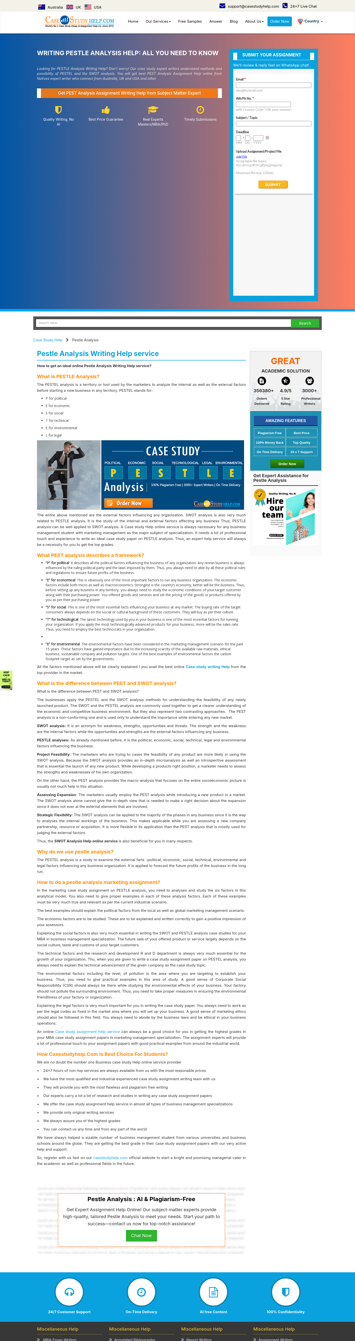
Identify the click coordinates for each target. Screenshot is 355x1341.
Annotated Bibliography (132, 1244)
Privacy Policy (122, 1293)
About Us (254, 21)
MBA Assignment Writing (61, 1250)
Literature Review (54, 1269)
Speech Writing (197, 1256)
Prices (101, 1293)
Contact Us (70, 1298)
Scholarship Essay (127, 1256)
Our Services (158, 21)
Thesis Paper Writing (274, 1269)
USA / (153, 1306)
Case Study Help (47, 244)
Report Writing (196, 1244)
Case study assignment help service (87, 936)
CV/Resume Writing (56, 1275)
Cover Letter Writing (201, 1269)
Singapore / (171, 1306)
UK (73, 7)
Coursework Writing (273, 1263)
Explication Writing (128, 1263)
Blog (234, 21)
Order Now (279, 21)
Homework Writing (272, 1256)
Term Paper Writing (272, 1250)
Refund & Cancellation (182, 1293)
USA (93, 7)
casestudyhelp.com (110, 1062)
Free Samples (190, 21)
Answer (216, 21)
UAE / (190, 1306)
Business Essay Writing (60, 1256)
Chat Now (141, 1140)
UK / (140, 1306)
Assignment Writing (273, 1244)
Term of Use (149, 1293)
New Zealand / (211, 1306)
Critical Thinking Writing (132, 1275)
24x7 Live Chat (300, 6)
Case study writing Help (208, 571)
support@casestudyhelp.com (249, 6)
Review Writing (124, 1269)
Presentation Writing (201, 1263)
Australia (50, 7)
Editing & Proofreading (203, 1275)
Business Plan (51, 1263)
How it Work (81, 1293)
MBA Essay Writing (56, 1244)
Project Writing (196, 1250)
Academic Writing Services (279, 1275)
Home (133, 21)
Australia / (124, 1306)
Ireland (233, 1306)
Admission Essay (126, 1250)
